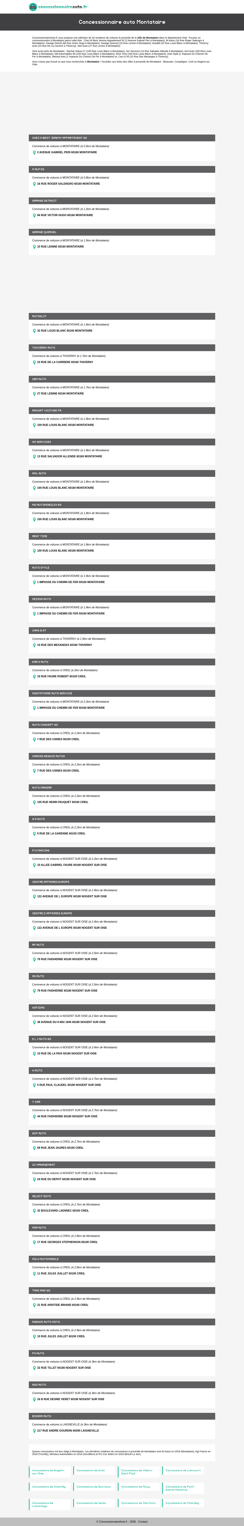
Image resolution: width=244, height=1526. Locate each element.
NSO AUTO (39, 1384)
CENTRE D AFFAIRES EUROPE (52, 913)
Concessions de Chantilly (49, 1486)
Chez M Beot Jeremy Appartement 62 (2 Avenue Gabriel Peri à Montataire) (124, 40)
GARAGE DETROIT (44, 200)
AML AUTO (39, 473)
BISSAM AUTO (41, 1416)
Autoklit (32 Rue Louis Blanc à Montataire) (175, 43)
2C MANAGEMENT (43, 1164)
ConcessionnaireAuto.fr (45, 37)
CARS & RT (39, 630)
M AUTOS (38, 169)
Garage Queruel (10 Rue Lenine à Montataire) (126, 43)
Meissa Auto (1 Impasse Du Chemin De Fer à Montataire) (83, 56)
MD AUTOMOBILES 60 (47, 505)
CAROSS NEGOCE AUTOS (48, 756)
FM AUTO (38, 1353)
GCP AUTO (39, 1133)
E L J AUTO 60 (41, 1039)
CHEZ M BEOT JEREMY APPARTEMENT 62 (59, 138)
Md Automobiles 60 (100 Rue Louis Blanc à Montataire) (85, 53)
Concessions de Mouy (135, 1486)
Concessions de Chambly (182, 1503)
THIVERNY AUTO (43, 347)
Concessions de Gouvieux (94, 1486)
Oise (184, 37)
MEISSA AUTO (41, 599)
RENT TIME (39, 536)
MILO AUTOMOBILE (45, 1259)
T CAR (36, 1102)
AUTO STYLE (40, 567)
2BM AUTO (39, 379)
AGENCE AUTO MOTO (46, 1322)
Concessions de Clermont (138, 1503)
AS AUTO (38, 976)
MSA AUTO (39, 1227)
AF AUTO (38, 944)
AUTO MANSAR (42, 787)
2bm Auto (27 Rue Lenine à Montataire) (98, 46)
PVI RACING (40, 850)
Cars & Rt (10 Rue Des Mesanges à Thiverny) (143, 56)
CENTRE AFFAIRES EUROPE (50, 882)
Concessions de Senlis (91, 1503)
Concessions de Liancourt (183, 1470)
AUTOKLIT (39, 316)
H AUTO (37, 1070)
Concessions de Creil (91, 1470)
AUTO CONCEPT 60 (45, 725)
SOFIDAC (38, 1007)
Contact (143, 1521)
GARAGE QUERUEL (44, 232)
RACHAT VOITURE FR (46, 410)
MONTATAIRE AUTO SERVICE (52, 693)
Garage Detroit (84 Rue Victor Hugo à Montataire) (73, 43)
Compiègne (181, 61)
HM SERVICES (41, 442)
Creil (191, 61)
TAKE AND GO (41, 1290)
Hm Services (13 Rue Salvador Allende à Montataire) (154, 51)
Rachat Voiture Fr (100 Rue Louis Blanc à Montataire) (96, 51)
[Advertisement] (122, 100)
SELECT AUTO (41, 1196)
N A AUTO (38, 819)
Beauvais (168, 61)
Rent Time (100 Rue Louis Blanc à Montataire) (141, 53)
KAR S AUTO (40, 662)
